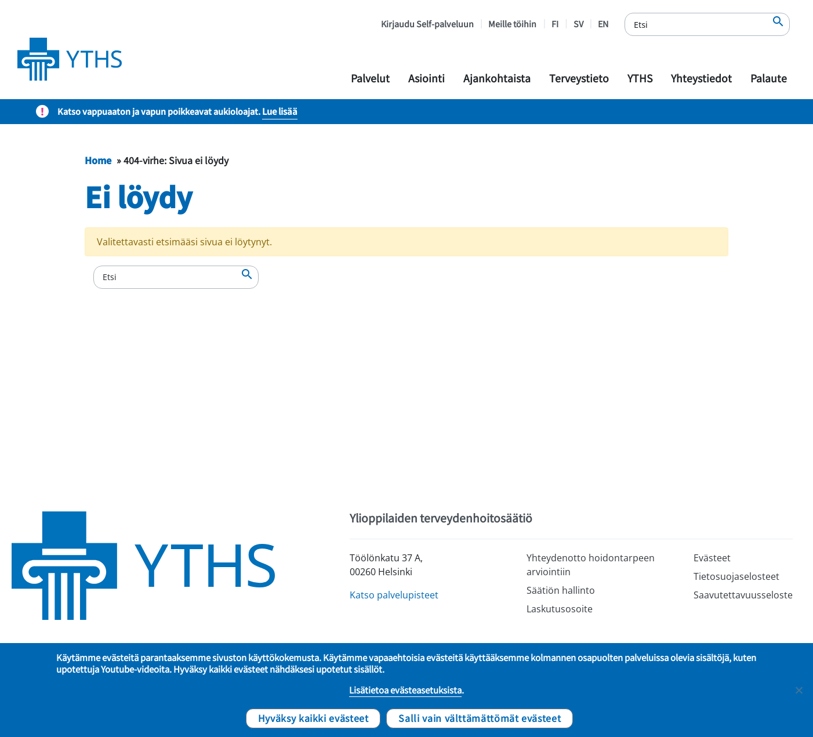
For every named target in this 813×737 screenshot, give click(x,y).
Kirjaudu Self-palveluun (427, 23)
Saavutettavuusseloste (743, 595)
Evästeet (712, 557)
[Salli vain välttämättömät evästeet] (798, 690)
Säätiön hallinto (561, 590)
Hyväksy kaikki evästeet (313, 718)
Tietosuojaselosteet (736, 576)
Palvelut (370, 78)
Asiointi (426, 78)
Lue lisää (279, 111)
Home (98, 160)
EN (603, 23)
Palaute (768, 78)
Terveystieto (579, 78)
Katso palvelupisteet (394, 595)
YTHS (639, 78)
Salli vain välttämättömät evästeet (479, 718)
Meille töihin (512, 23)
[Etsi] (707, 24)
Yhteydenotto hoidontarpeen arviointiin (591, 564)
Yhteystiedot (701, 78)
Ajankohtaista (497, 78)
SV (578, 23)
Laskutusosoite (560, 608)
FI (554, 23)
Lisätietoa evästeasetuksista (405, 690)
